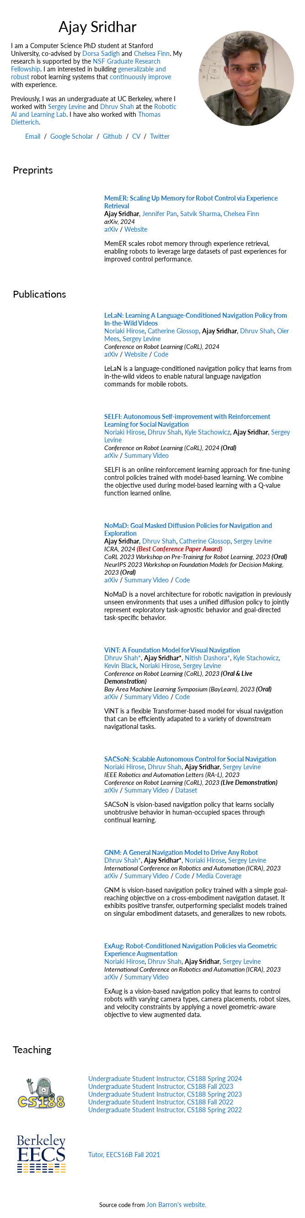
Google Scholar (71, 136)
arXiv (111, 229)
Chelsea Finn (152, 53)
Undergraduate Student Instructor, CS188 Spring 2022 (165, 1110)
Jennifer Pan (159, 214)
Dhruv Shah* (122, 658)
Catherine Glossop (173, 331)
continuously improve (140, 77)
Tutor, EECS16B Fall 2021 (124, 1154)
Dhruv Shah (117, 106)
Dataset (186, 790)
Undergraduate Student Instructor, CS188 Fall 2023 (160, 1086)
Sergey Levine (67, 106)
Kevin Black (120, 665)
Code (161, 354)
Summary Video (146, 455)
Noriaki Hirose (124, 331)
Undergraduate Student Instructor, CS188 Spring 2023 (165, 1094)
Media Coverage (218, 876)
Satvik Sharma (200, 214)
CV (136, 136)
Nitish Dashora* (207, 658)
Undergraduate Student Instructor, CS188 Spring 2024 (165, 1078)
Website (135, 229)
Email (32, 136)
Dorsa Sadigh (101, 53)
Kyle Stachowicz (207, 432)
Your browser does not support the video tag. (49, 231)
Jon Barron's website (175, 1204)
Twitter (160, 136)
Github (112, 136)
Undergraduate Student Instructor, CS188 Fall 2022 (160, 1102)
